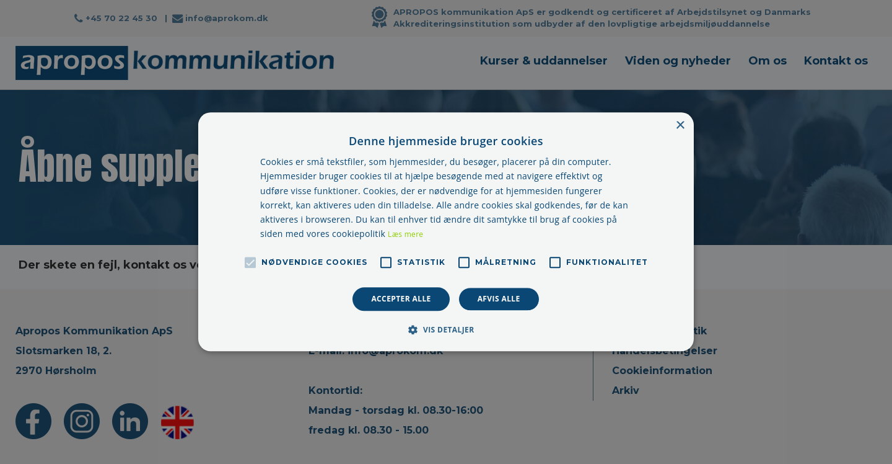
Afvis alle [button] (499, 298)
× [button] (679, 125)
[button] (446, 330)
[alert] (446, 232)
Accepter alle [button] (401, 298)
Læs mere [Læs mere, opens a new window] (405, 234)
